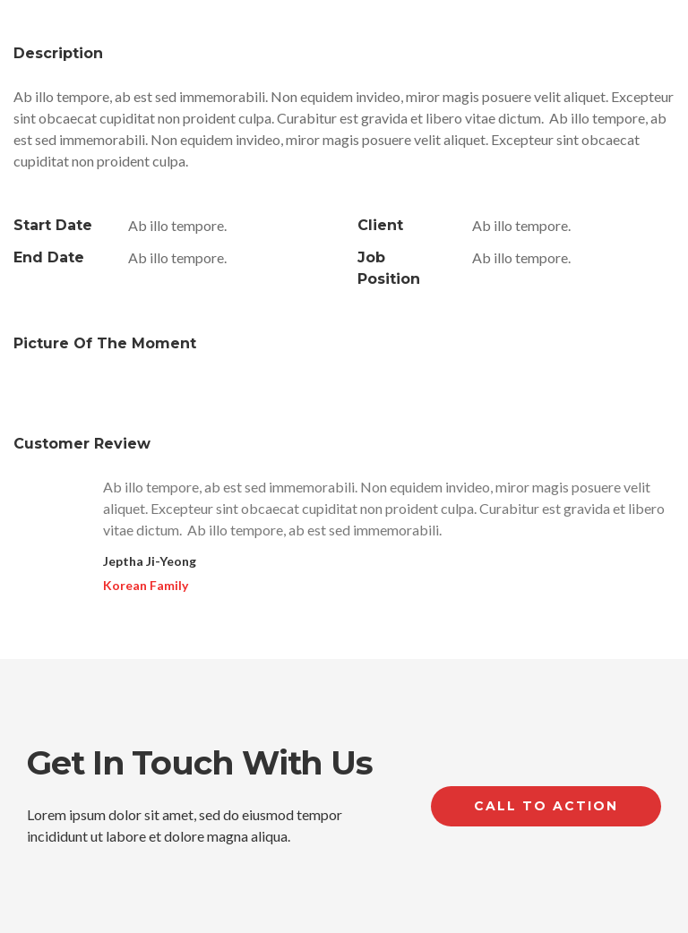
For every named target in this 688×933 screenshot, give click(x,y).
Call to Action (546, 806)
